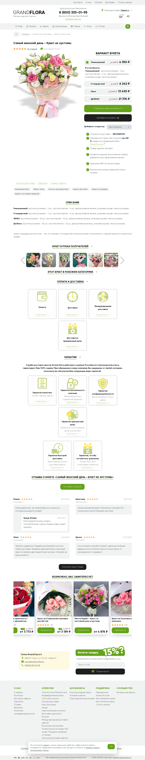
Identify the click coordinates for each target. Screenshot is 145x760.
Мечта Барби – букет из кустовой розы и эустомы (87, 620)
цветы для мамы (81, 189)
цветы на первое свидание (27, 194)
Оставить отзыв (72, 486)
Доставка (110, 3)
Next (122, 260)
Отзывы (17, 705)
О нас (89, 3)
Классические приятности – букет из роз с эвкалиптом (14, 620)
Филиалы (18, 708)
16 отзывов (32, 49)
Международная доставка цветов (55, 721)
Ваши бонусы (97, 144)
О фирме (18, 693)
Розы (18, 26)
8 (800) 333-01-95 (73, 12)
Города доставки (50, 702)
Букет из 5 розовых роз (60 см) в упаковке (127, 620)
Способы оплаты (50, 699)
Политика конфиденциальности (24, 712)
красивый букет (22, 189)
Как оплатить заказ (105, 702)
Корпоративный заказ (80, 693)
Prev (23, 260)
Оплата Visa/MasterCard (54, 693)
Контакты (78, 3)
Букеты (31, 26)
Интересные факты (126, 693)
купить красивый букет (59, 189)
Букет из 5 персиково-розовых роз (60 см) (52, 620)
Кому (88, 26)
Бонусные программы (52, 726)
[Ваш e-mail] (100, 665)
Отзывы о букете (58, 183)
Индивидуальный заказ (52, 696)
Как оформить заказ (105, 699)
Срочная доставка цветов (55, 738)
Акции (45, 708)
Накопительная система (53, 711)
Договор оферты (22, 699)
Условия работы (77, 696)
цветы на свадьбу (100, 189)
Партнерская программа (82, 699)
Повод (75, 26)
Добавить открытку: (94, 127)
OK (111, 747)
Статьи (100, 26)
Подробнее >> (42, 315)
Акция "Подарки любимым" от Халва (54, 733)
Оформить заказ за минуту (108, 108)
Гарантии (42, 183)
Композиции (60, 26)
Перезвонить (102, 693)
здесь (118, 659)
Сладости (25, 748)
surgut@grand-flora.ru (34, 662)
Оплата (98, 3)
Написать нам (102, 696)
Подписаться (100, 671)
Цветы (44, 26)
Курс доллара (49, 705)
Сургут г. (126, 10)
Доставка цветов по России (52, 715)
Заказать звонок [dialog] (73, 19)
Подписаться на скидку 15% (55, 729)
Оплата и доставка (25, 183)
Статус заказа (125, 3)
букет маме (39, 189)
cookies (46, 745)
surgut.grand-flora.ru (122, 757)
